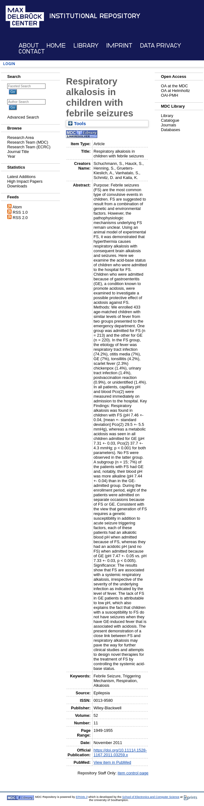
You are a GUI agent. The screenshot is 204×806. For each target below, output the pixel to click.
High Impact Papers (24, 181)
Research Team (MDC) (27, 142)
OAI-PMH (169, 95)
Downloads (17, 186)
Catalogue (170, 120)
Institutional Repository (94, 16)
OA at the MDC (174, 86)
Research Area (20, 137)
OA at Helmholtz (175, 90)
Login (9, 64)
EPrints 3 (82, 796)
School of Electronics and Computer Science (150, 796)
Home (56, 45)
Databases (170, 129)
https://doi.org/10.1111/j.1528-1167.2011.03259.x (120, 752)
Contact (32, 51)
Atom (17, 207)
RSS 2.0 (20, 217)
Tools (77, 123)
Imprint (119, 45)
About (29, 45)
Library (86, 45)
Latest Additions (21, 176)
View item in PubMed (112, 762)
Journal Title (18, 151)
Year (11, 156)
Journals (168, 125)
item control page (133, 773)
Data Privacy (160, 45)
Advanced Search (23, 117)
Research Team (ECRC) (29, 147)
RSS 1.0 (20, 212)
